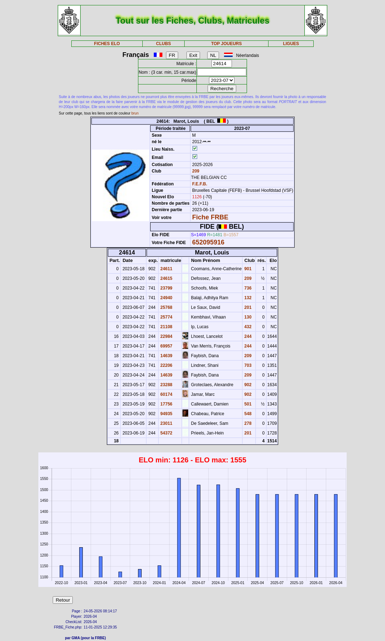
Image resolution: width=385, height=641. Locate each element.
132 (247, 297)
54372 (165, 433)
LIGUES (291, 43)
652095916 (208, 242)
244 (247, 336)
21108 (165, 326)
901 (247, 268)
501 (247, 404)
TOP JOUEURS (226, 43)
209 (195, 171)
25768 (165, 307)
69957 (165, 346)
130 (247, 317)
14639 (165, 355)
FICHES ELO (107, 43)
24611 (165, 268)
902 (247, 384)
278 (247, 423)
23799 (165, 288)
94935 (165, 413)
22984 (165, 336)
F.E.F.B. (199, 183)
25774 (165, 317)
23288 (165, 384)
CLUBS (163, 43)
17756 (165, 404)
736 (247, 288)
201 (247, 307)
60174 (165, 394)
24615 (165, 278)
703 (247, 365)
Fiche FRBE (210, 217)
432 (247, 326)
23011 (165, 423)
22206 (165, 365)
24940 (165, 297)
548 (247, 413)
